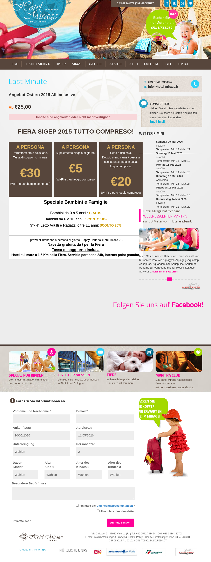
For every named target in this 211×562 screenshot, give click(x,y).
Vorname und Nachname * (32, 411)
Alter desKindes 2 (82, 465)
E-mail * (82, 411)
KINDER (61, 64)
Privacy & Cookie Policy (130, 537)
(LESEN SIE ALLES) (165, 271)
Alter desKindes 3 (114, 465)
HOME (14, 64)
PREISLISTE (115, 64)
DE (182, 3)
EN (174, 3)
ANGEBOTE (95, 64)
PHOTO (133, 64)
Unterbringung (23, 444)
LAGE (168, 64)
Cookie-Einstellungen (156, 537)
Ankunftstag (22, 427)
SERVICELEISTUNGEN (37, 64)
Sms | (153, 121)
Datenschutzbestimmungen (115, 505)
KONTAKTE (184, 64)
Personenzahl (86, 444)
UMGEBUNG (151, 64)
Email (161, 121)
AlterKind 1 (49, 465)
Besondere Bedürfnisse (29, 483)
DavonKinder (18, 465)
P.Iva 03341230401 (179, 537)
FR (190, 3)
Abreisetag (84, 427)
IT (166, 3)
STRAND (77, 64)
